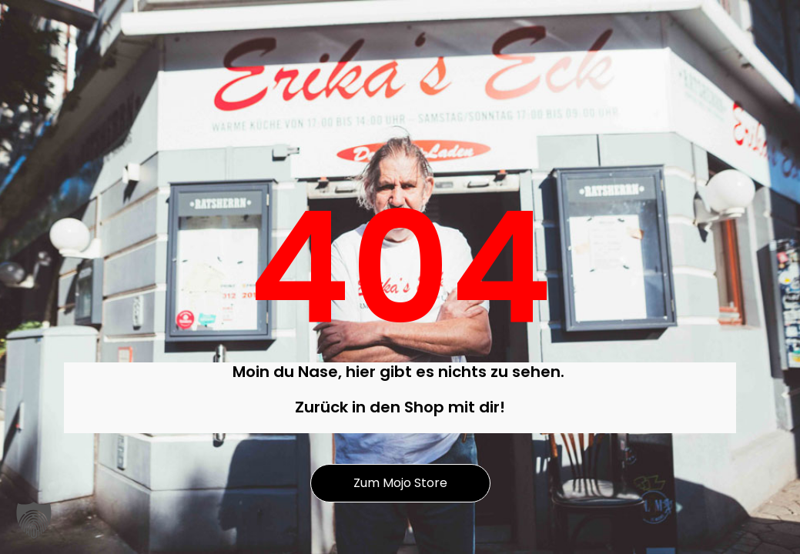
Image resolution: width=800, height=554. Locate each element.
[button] (34, 520)
